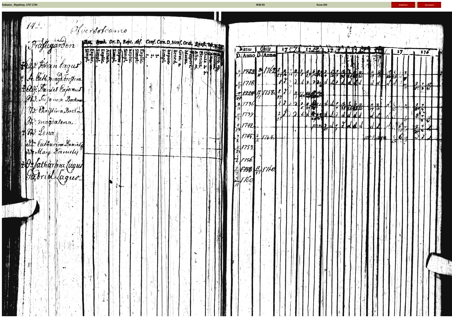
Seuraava (429, 5)
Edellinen (403, 5)
